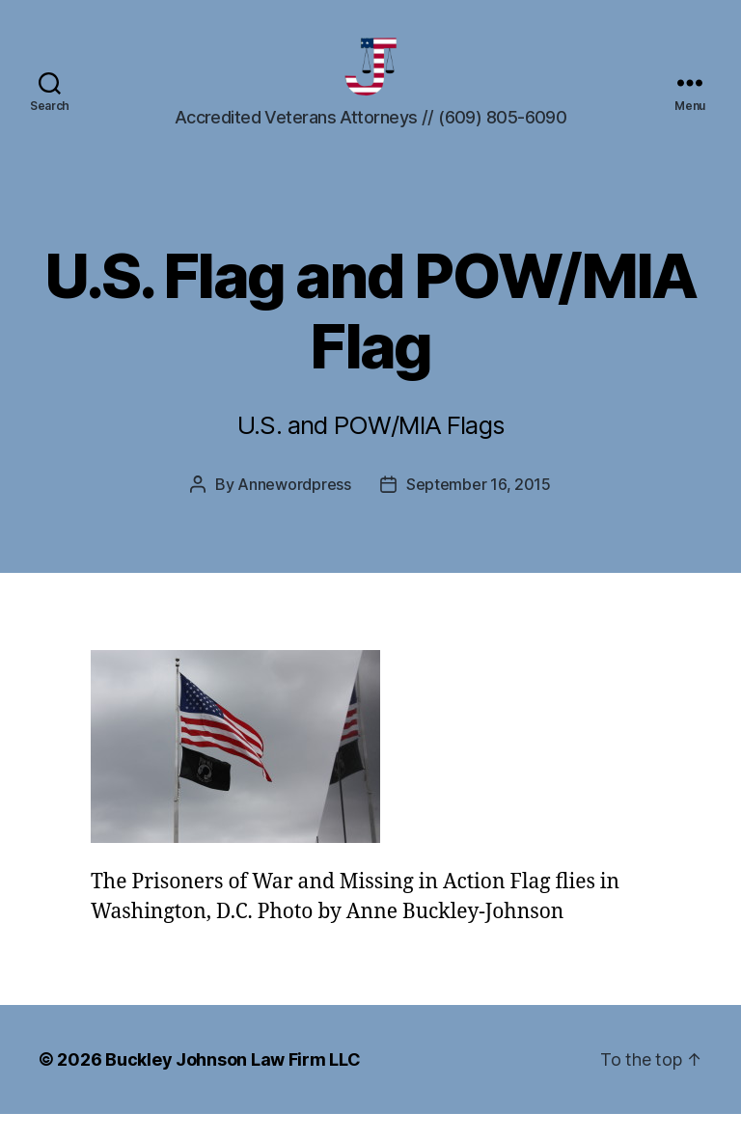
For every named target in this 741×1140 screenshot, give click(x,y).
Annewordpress (294, 510)
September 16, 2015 (478, 510)
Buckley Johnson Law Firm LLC (232, 1085)
